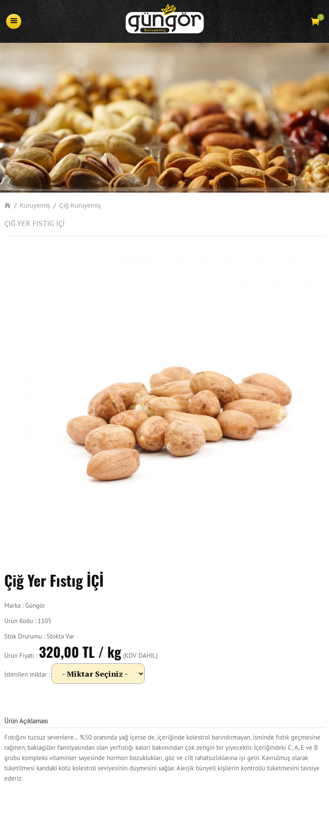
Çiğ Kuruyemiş (80, 205)
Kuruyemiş (35, 205)
